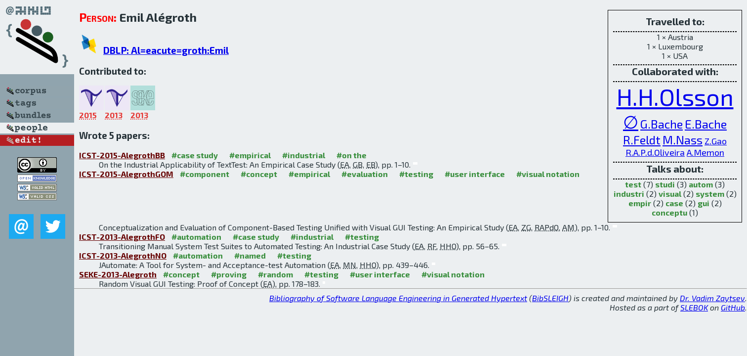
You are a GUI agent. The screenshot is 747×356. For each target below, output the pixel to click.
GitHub (733, 307)
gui (703, 203)
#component (204, 173)
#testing (416, 173)
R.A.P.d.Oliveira (655, 152)
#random (275, 274)
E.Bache (706, 124)
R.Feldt (642, 140)
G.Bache (661, 124)
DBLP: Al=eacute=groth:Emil (166, 50)
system (710, 193)
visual (670, 193)
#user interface (475, 173)
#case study (194, 155)
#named (250, 255)
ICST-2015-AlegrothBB (122, 155)
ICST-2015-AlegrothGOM (126, 173)
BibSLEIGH (550, 298)
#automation (196, 236)
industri (629, 193)
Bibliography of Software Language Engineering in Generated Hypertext (398, 298)
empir (639, 203)
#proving (229, 274)
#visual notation (548, 173)
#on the (351, 155)
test (633, 184)
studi (665, 184)
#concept (259, 173)
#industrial (303, 155)
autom (701, 184)
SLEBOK (694, 307)
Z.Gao (716, 140)
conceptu (669, 212)
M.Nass (683, 140)
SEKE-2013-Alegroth (118, 274)
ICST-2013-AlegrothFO (122, 236)
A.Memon (705, 152)
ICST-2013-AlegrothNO (122, 255)
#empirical (250, 155)
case (674, 203)
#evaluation (364, 173)
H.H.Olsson (675, 96)
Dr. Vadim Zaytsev (712, 298)
